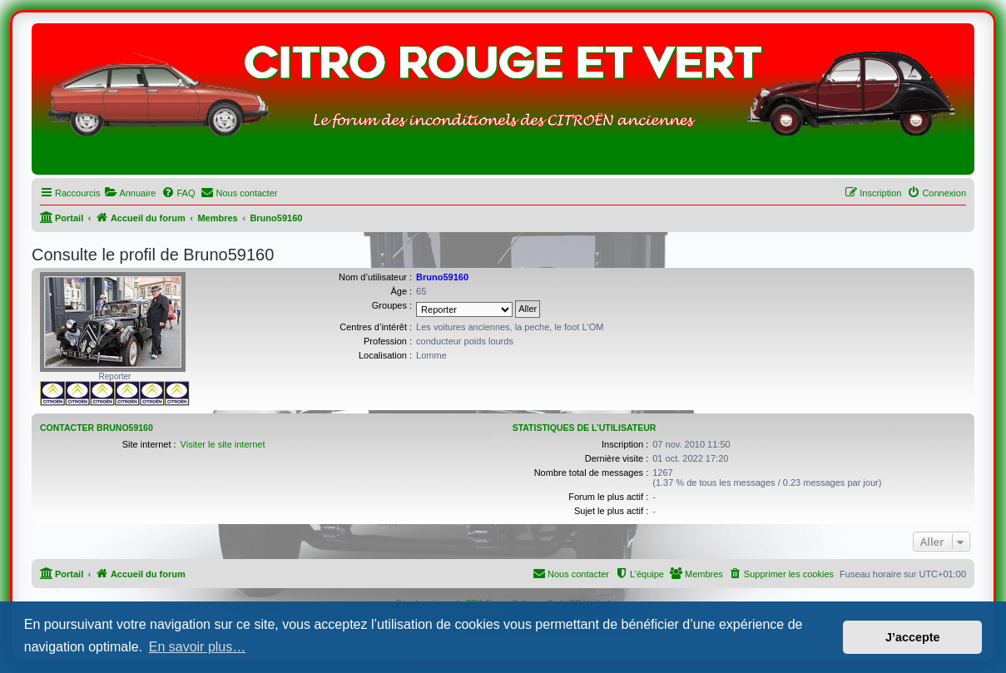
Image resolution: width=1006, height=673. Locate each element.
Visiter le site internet (223, 444)
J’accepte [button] (912, 637)
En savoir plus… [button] (197, 647)
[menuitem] (130, 193)
